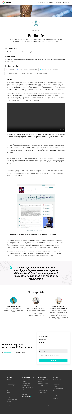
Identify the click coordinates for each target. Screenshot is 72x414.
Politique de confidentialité (52, 355)
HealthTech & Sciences (27, 392)
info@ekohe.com (8, 352)
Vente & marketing (41, 392)
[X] (54, 396)
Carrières (55, 386)
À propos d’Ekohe (57, 379)
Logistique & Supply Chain (43, 390)
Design (8, 392)
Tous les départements (43, 395)
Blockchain (9, 379)
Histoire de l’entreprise (58, 388)
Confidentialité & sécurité (12, 388)
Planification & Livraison (12, 399)
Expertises (41, 2)
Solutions (49, 2)
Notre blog (55, 398)
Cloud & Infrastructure (11, 381)
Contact (55, 390)
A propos (58, 2)
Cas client (55, 393)
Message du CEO (56, 384)
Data (8, 390)
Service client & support (43, 383)
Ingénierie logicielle (11, 394)
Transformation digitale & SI (44, 388)
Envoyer (53, 360)
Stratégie (9, 401)
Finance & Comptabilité (43, 385)
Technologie (24, 394)
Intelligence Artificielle (11, 397)
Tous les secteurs (27, 396)
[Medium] (59, 396)
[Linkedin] (56, 396)
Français (66, 2)
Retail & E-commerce (26, 389)
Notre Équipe (56, 381)
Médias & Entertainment (27, 387)
